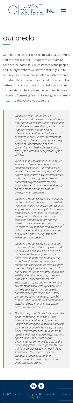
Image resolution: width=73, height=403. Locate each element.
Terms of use (51, 394)
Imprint (41, 397)
